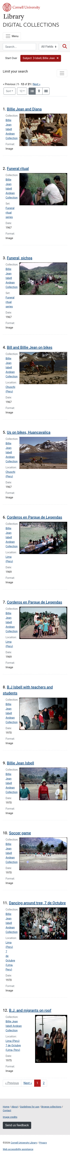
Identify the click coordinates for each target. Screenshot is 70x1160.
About (14, 1106)
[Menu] (12, 36)
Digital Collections (31, 24)
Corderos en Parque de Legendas (34, 517)
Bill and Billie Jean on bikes (29, 347)
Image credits (10, 1117)
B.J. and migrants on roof (30, 1010)
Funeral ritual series (10, 213)
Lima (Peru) (13, 1041)
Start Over (11, 58)
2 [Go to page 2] (44, 1083)
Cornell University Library (24, 1142)
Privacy (43, 1142)
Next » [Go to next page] (28, 1083)
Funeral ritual (18, 168)
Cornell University (21, 7)
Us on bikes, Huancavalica (28, 432)
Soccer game (20, 833)
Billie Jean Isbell (20, 763)
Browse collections (51, 1106)
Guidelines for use (29, 1106)
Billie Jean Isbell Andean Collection (12, 129)
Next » (36, 84)
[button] (40, 58)
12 (23, 91)
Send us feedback (17, 1125)
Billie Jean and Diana (24, 109)
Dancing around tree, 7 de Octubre (37, 903)
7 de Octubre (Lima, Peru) (10, 960)
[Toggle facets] (62, 73)
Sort (8, 91)
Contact (7, 1110)
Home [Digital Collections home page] (6, 1106)
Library (14, 17)
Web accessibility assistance (18, 1149)
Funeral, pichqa (19, 258)
